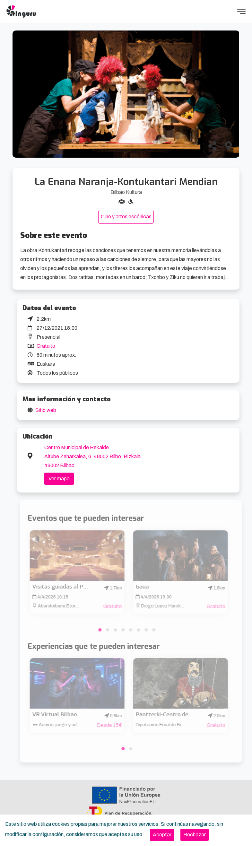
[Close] (162, 835)
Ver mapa (59, 478)
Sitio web (45, 410)
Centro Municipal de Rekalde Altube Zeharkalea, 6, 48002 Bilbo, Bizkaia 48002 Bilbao (92, 456)
